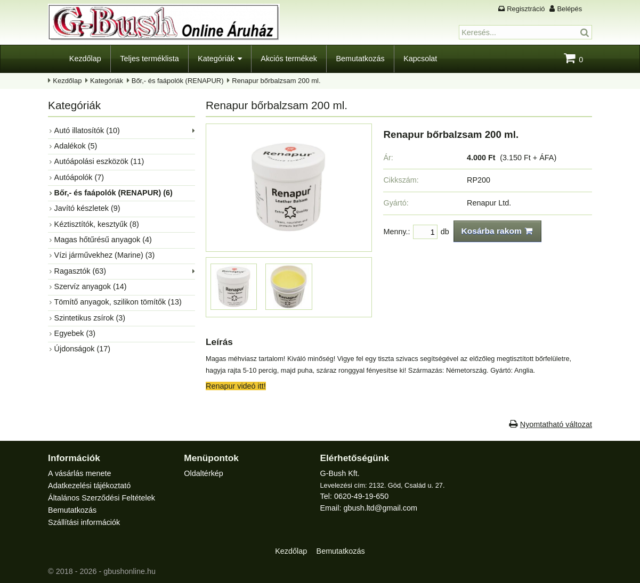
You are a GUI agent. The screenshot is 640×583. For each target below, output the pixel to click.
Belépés (569, 9)
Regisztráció (526, 9)
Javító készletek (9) (87, 208)
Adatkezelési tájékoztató (89, 485)
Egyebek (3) (75, 333)
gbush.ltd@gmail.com (380, 508)
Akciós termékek (289, 58)
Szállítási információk (84, 522)
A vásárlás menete (79, 473)
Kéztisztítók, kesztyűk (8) (96, 224)
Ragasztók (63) (80, 271)
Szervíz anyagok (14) (90, 286)
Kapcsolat (420, 58)
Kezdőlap (85, 58)
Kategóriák (216, 58)
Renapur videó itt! (236, 386)
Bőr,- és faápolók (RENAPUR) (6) (113, 192)
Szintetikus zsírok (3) (90, 318)
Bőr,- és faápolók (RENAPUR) (178, 81)
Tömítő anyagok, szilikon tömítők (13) (118, 302)
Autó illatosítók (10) (87, 130)
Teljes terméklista (149, 58)
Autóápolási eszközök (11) (99, 161)
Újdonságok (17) (82, 348)
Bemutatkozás (360, 58)
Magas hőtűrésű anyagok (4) (103, 239)
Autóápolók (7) (79, 177)
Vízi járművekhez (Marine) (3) (104, 255)
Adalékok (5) (76, 146)
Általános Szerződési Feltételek (101, 498)
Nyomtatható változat (556, 424)
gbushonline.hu (129, 571)
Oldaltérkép (203, 473)
